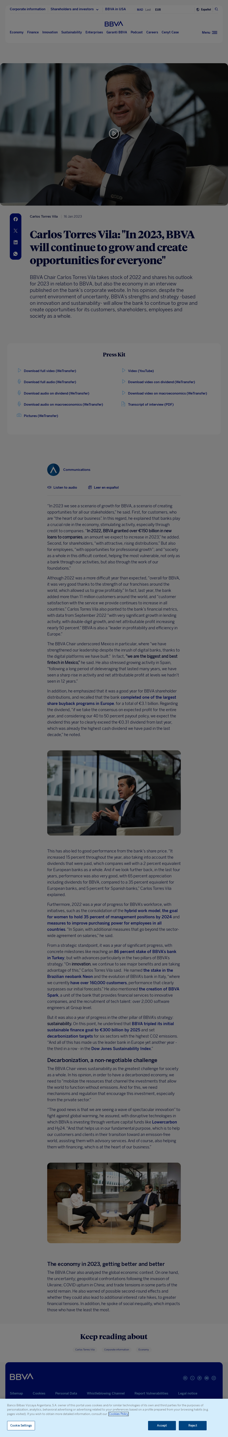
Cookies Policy (118, 1414)
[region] (114, 1418)
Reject (192, 1425)
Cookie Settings (21, 1425)
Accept (162, 1425)
